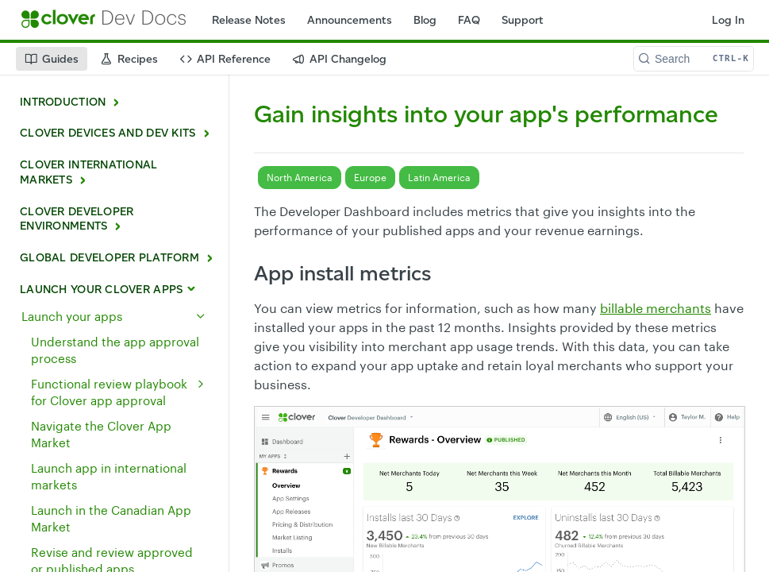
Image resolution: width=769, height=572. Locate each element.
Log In (728, 20)
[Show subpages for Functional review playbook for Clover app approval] (200, 383)
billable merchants (655, 307)
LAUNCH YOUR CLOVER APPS (101, 289)
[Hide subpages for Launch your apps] (200, 316)
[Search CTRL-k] (693, 59)
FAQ (469, 20)
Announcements (349, 20)
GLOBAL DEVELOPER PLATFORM (109, 258)
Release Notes (249, 20)
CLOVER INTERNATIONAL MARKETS (89, 172)
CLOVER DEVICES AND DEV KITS (108, 133)
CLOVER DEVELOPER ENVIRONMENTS (76, 219)
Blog (424, 20)
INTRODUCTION (63, 102)
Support (523, 20)
